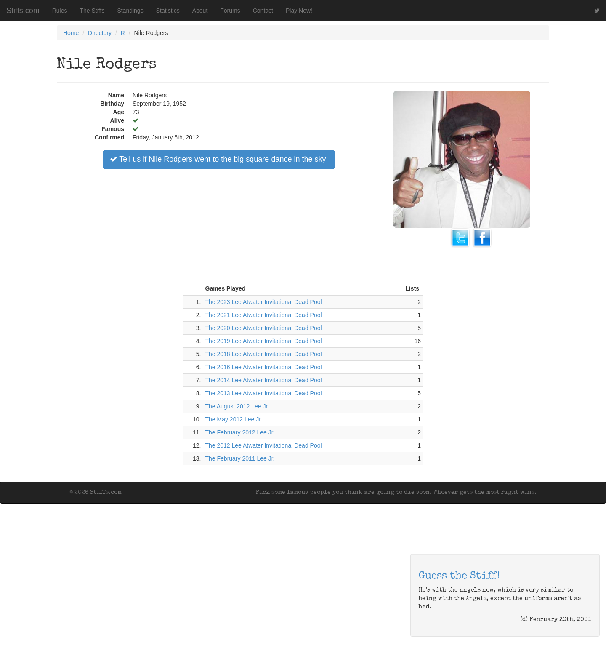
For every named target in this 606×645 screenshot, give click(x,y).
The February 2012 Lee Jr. (240, 432)
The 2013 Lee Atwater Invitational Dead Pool (263, 393)
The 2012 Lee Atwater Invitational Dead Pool (263, 445)
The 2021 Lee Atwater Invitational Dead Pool (263, 315)
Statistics (168, 10)
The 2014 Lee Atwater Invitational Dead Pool (263, 380)
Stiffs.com (23, 10)
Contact (263, 10)
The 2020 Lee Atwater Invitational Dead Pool (263, 328)
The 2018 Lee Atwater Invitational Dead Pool (263, 354)
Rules (59, 10)
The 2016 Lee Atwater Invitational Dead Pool (263, 367)
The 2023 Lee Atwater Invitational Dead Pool (263, 302)
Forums (230, 10)
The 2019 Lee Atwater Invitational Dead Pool (263, 341)
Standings (130, 10)
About (200, 10)
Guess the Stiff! (459, 576)
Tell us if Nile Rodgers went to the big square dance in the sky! (219, 159)
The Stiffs (92, 10)
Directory (100, 32)
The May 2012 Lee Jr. (233, 419)
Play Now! (299, 10)
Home (71, 32)
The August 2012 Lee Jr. (237, 406)
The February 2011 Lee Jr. (240, 458)
